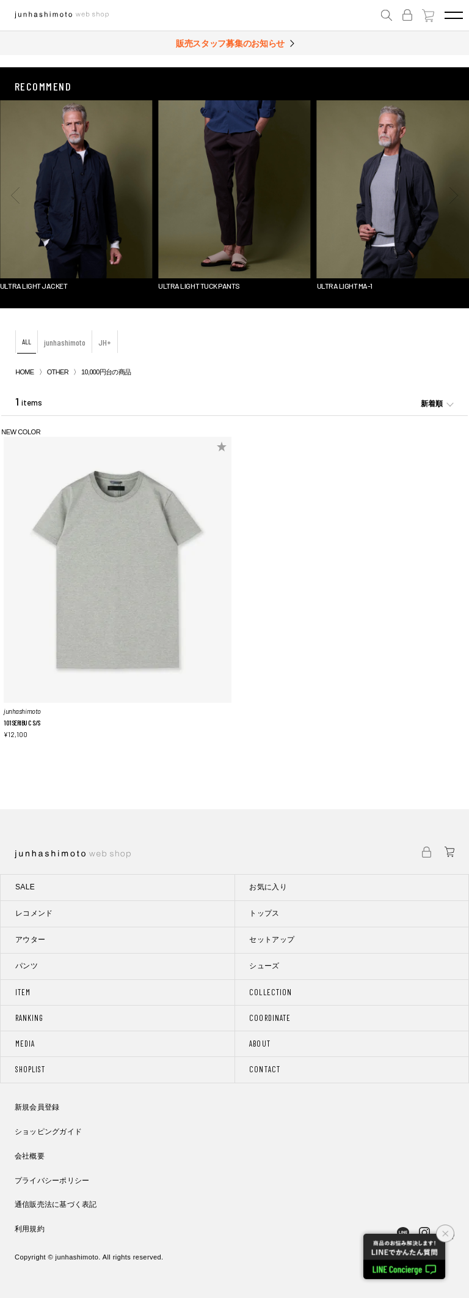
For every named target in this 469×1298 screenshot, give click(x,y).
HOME (24, 372)
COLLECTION (270, 992)
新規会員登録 (37, 1107)
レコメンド (34, 913)
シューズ (264, 966)
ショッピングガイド (48, 1131)
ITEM (23, 992)
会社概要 (30, 1156)
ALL (26, 341)
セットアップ (271, 939)
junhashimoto (64, 342)
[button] (15, 195)
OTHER (57, 372)
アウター (30, 939)
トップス (264, 913)
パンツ (26, 966)
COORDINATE (269, 1018)
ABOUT (259, 1043)
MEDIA (25, 1043)
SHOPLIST (30, 1069)
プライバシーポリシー (52, 1180)
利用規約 (30, 1229)
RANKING (29, 1018)
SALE (25, 887)
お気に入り (268, 887)
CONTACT (264, 1069)
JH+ (104, 342)
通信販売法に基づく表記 (56, 1204)
